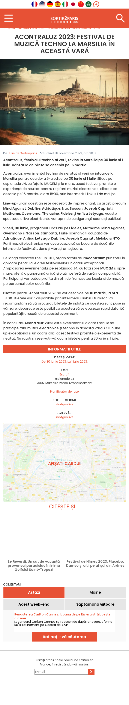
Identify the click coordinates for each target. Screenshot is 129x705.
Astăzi (34, 592)
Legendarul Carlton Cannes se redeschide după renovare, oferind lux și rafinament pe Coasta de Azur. (63, 623)
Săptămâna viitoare (95, 604)
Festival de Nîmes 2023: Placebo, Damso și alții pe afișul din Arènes (95, 563)
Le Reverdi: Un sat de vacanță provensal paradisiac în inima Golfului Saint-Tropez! (34, 565)
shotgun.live (65, 404)
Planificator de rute (64, 391)
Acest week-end (34, 604)
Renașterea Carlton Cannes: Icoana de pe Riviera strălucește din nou (62, 616)
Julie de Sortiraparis (22, 153)
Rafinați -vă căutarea (64, 636)
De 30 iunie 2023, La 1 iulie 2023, (65, 361)
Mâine (95, 592)
